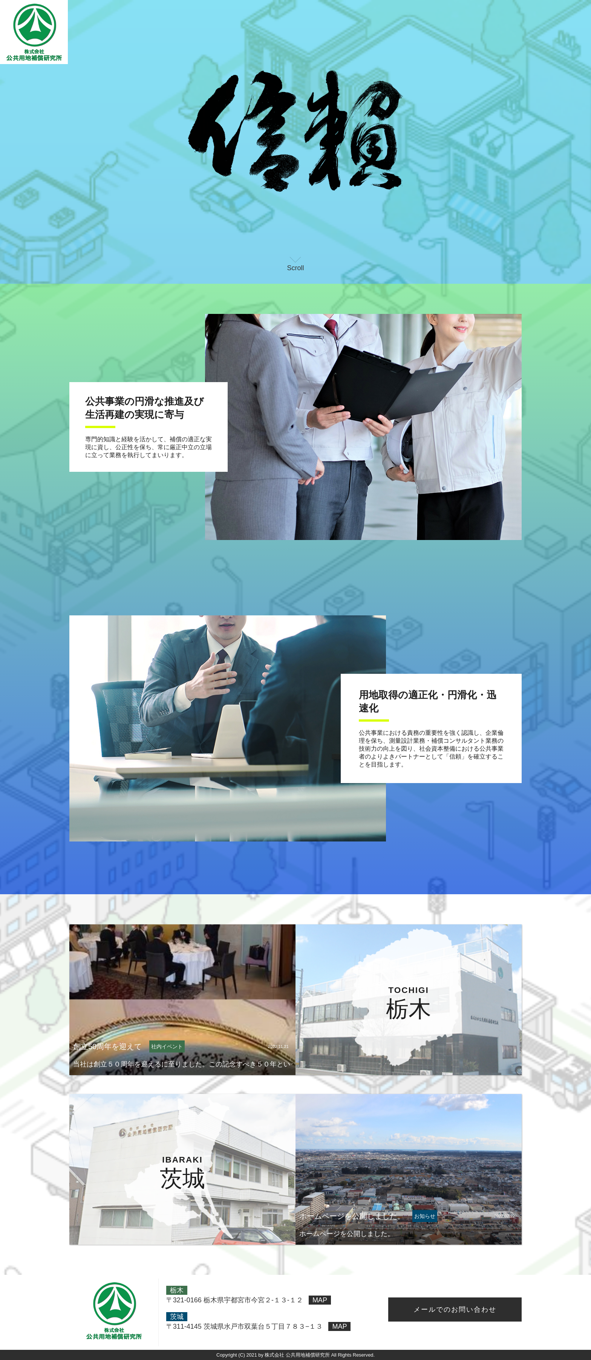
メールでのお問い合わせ (454, 1309)
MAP (319, 1300)
